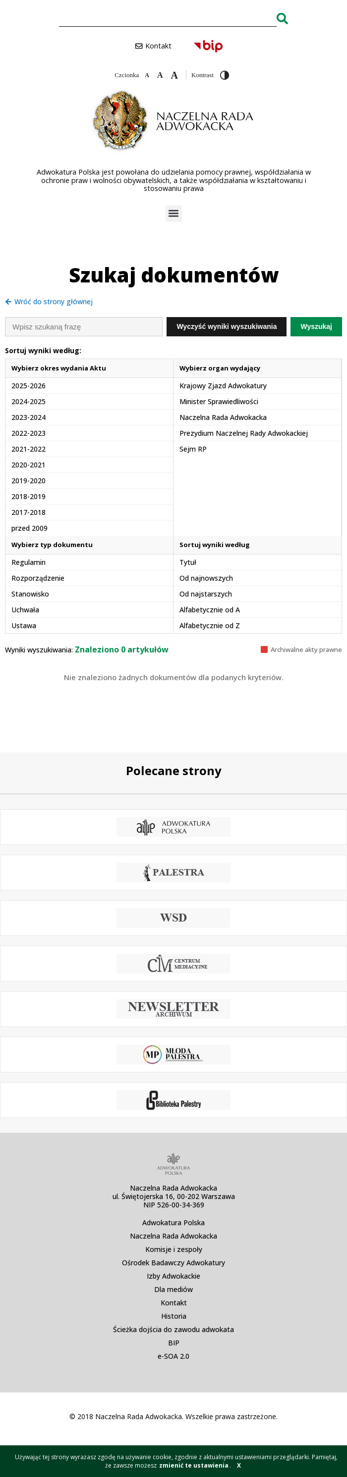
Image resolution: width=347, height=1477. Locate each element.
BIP (173, 1342)
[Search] (282, 18)
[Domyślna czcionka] (160, 75)
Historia (173, 1316)
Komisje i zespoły (173, 1249)
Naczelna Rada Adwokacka (173, 1236)
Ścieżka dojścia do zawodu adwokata (173, 1329)
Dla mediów (173, 1289)
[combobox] (168, 18)
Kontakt (174, 1302)
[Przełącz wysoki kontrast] (224, 75)
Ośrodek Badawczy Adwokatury (173, 1262)
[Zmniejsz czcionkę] (147, 75)
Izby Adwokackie (173, 1276)
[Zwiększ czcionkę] (174, 75)
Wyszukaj (316, 326)
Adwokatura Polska (173, 1222)
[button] (174, 213)
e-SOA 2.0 (173, 1356)
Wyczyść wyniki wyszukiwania (226, 326)
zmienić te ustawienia (194, 1465)
